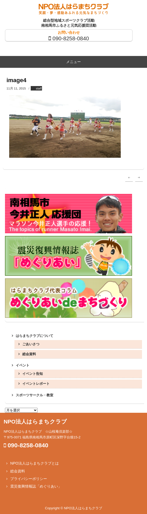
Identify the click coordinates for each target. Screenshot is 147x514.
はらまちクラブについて (34, 336)
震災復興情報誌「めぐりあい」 (36, 486)
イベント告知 (32, 374)
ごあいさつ (30, 344)
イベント (22, 365)
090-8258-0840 (70, 38)
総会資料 (29, 354)
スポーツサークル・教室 (34, 395)
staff (39, 88)
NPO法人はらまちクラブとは (34, 463)
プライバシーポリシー (28, 479)
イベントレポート (36, 384)
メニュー (73, 62)
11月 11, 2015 (16, 88)
